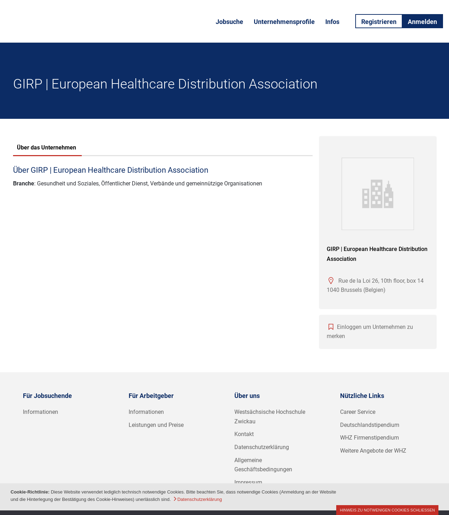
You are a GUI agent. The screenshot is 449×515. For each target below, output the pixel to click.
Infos (332, 21)
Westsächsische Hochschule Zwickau (269, 417)
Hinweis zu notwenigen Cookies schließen (387, 510)
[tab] (46, 148)
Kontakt (244, 434)
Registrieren (378, 21)
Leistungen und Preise (156, 425)
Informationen (40, 412)
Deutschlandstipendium (369, 425)
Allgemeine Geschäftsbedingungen (263, 465)
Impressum (248, 482)
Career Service (357, 412)
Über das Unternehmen (46, 147)
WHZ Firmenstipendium (369, 437)
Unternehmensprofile (284, 21)
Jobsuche (229, 21)
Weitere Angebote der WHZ (373, 450)
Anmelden (422, 21)
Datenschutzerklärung (261, 447)
